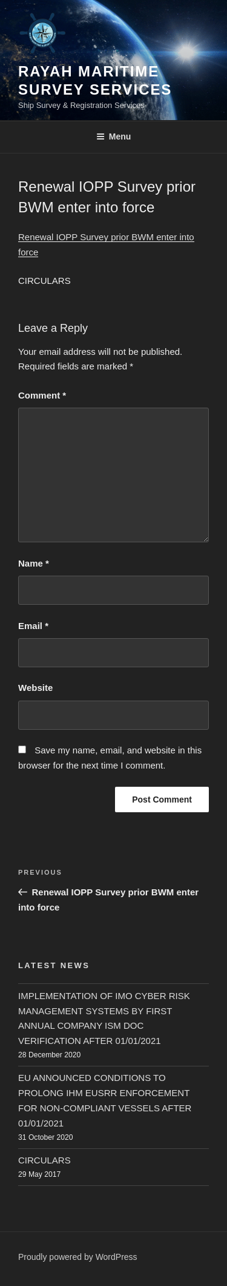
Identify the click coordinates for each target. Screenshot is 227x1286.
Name (33, 563)
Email (33, 626)
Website (35, 687)
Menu (113, 136)
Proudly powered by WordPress (77, 1257)
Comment (42, 395)
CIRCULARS (44, 1160)
